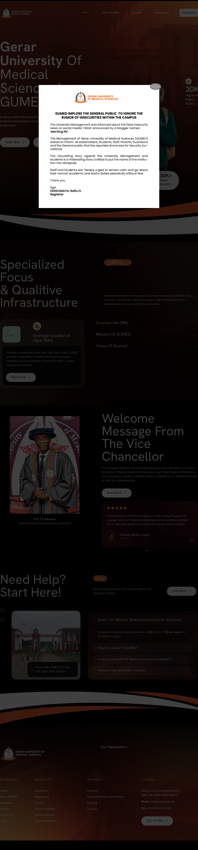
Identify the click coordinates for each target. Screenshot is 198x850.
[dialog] (99, 146)
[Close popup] (155, 86)
